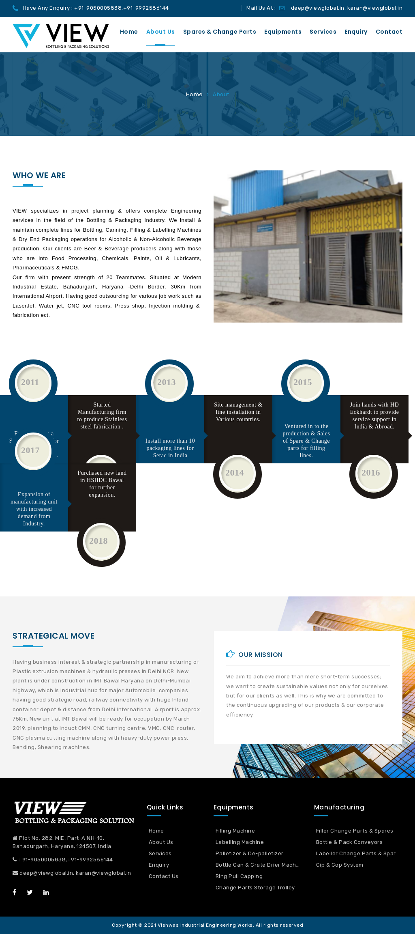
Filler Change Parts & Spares (355, 831)
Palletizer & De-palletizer (250, 853)
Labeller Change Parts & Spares (359, 853)
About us (160, 32)
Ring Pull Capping (239, 876)
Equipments (283, 32)
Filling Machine (235, 831)
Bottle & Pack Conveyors (349, 842)
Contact (389, 32)
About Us (161, 842)
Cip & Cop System (340, 865)
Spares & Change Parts (220, 32)
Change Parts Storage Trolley (255, 888)
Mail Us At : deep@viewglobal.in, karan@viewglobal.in (324, 8)
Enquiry (356, 32)
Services (323, 32)
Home (129, 32)
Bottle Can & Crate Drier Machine (260, 865)
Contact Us (164, 876)
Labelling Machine (240, 842)
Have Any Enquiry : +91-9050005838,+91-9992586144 (96, 8)
